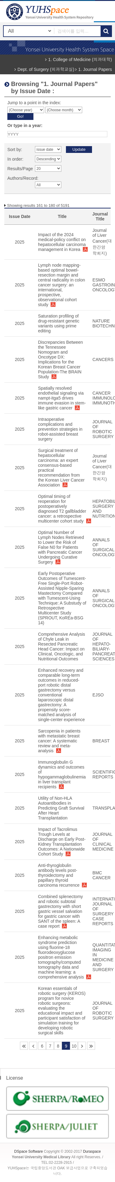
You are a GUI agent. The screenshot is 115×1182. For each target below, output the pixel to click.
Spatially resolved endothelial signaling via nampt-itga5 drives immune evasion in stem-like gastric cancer (62, 398)
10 (74, 1046)
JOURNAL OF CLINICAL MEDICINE (103, 842)
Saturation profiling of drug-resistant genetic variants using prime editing (58, 323)
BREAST (101, 740)
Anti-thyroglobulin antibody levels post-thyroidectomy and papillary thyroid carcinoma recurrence (58, 875)
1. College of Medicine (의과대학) (80, 59)
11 (82, 1046)
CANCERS (103, 359)
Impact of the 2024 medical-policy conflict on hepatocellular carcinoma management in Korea (62, 242)
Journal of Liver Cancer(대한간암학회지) (102, 242)
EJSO (98, 694)
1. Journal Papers (95, 69)
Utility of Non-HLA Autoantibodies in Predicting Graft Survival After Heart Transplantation (61, 808)
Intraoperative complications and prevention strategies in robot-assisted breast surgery (60, 429)
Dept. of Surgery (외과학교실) (45, 69)
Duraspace (92, 1151)
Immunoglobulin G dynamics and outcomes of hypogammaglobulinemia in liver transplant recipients (62, 774)
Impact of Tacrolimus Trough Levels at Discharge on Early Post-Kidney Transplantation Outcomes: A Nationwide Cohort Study (62, 841)
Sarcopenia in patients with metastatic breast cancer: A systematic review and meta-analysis (59, 740)
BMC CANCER (102, 875)
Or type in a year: (24, 125)
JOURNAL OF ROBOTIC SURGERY (103, 429)
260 (91, 1046)
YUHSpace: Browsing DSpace (50, 11)
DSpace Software (28, 1151)
